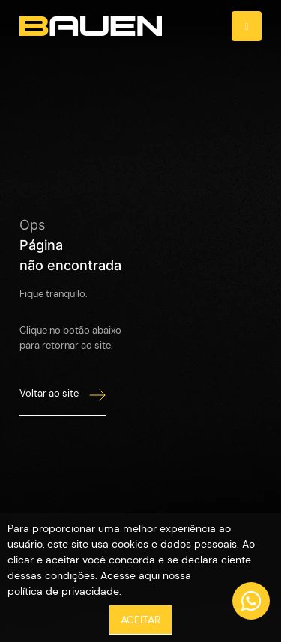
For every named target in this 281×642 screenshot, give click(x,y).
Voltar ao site (62, 395)
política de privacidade (63, 591)
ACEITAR (140, 619)
